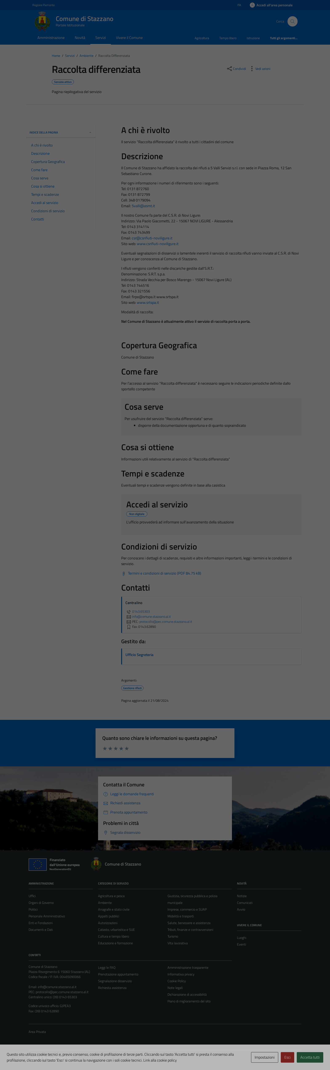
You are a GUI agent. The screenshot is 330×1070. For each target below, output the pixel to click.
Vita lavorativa (178, 943)
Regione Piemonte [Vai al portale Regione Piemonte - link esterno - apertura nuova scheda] (43, 5)
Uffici (32, 895)
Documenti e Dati (41, 929)
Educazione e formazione (115, 943)
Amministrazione (51, 37)
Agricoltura (202, 38)
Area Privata (37, 1031)
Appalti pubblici (108, 916)
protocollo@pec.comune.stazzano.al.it (62, 991)
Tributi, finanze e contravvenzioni (190, 929)
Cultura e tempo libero (113, 936)
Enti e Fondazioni (41, 922)
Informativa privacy (181, 974)
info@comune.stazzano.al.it (57, 986)
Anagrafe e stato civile (113, 909)
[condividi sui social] (236, 68)
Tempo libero (228, 38)
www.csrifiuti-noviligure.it (157, 244)
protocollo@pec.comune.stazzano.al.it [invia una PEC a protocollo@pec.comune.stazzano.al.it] (165, 621)
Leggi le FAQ (107, 967)
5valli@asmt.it (143, 206)
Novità (80, 37)
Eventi (241, 944)
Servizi (100, 37)
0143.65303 (137, 611)
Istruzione (253, 38)
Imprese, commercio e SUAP (187, 909)
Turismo (173, 936)
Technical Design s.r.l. (57, 1057)
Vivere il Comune (129, 37)
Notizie (242, 895)
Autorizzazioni (107, 922)
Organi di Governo (41, 902)
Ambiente (105, 902)
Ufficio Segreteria (139, 655)
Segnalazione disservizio (115, 980)
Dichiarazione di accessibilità (187, 994)
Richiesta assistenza (112, 987)
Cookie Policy (177, 980)
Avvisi (241, 909)
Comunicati (245, 902)
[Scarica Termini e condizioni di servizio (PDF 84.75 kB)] (161, 573)
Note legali (175, 987)
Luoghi (241, 937)
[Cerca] (292, 21)
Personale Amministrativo (47, 916)
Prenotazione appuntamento (118, 974)
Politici (33, 909)
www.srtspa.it (148, 302)
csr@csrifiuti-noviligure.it (152, 238)
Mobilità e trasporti (181, 916)
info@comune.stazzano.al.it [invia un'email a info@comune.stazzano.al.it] (148, 616)
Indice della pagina (60, 132)
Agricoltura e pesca (111, 895)
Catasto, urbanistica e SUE (116, 929)
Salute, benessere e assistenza (189, 922)
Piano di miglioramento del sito (189, 1001)
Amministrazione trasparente (188, 967)
